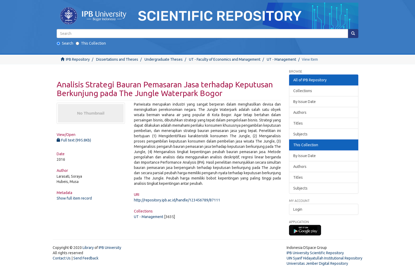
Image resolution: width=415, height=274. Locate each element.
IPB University (110, 247)
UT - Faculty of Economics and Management (224, 59)
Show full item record (74, 198)
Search (65, 43)
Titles (298, 123)
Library (88, 247)
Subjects (300, 134)
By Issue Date (304, 102)
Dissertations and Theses (117, 59)
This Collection (91, 43)
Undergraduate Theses (164, 59)
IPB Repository (78, 59)
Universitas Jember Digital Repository (317, 263)
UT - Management (281, 59)
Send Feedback (85, 258)
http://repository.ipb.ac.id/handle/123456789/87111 (177, 200)
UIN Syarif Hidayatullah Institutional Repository (324, 258)
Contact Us (62, 258)
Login (297, 209)
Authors (299, 112)
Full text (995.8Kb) (74, 140)
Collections (302, 91)
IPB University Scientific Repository (315, 253)
